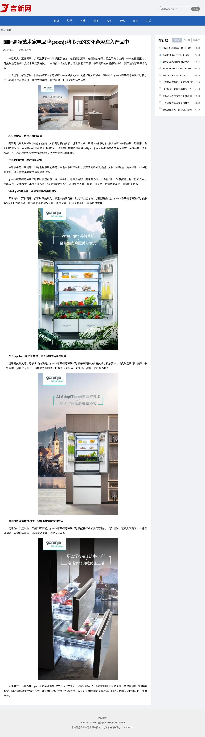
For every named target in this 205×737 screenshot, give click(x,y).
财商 (95, 20)
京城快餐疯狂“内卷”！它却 (176, 55)
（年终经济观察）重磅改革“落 (178, 82)
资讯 (69, 20)
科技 (82, 20)
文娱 (135, 20)
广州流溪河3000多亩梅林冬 (176, 103)
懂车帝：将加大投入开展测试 (177, 96)
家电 (122, 20)
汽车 (109, 20)
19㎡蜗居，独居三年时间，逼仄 (178, 89)
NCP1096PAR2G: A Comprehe (177, 68)
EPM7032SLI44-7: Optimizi (175, 75)
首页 (56, 20)
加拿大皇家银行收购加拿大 (176, 62)
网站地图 (102, 718)
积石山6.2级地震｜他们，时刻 (177, 48)
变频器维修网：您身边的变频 (177, 110)
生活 (148, 20)
